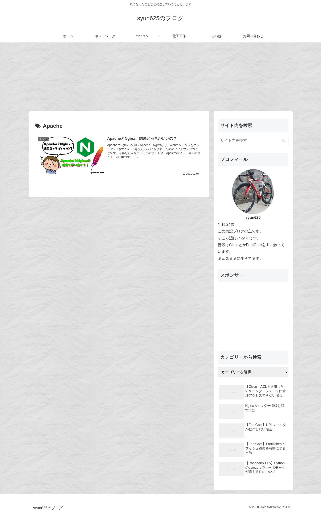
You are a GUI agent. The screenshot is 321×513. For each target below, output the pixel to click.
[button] (284, 140)
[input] (253, 140)
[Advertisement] (160, 76)
